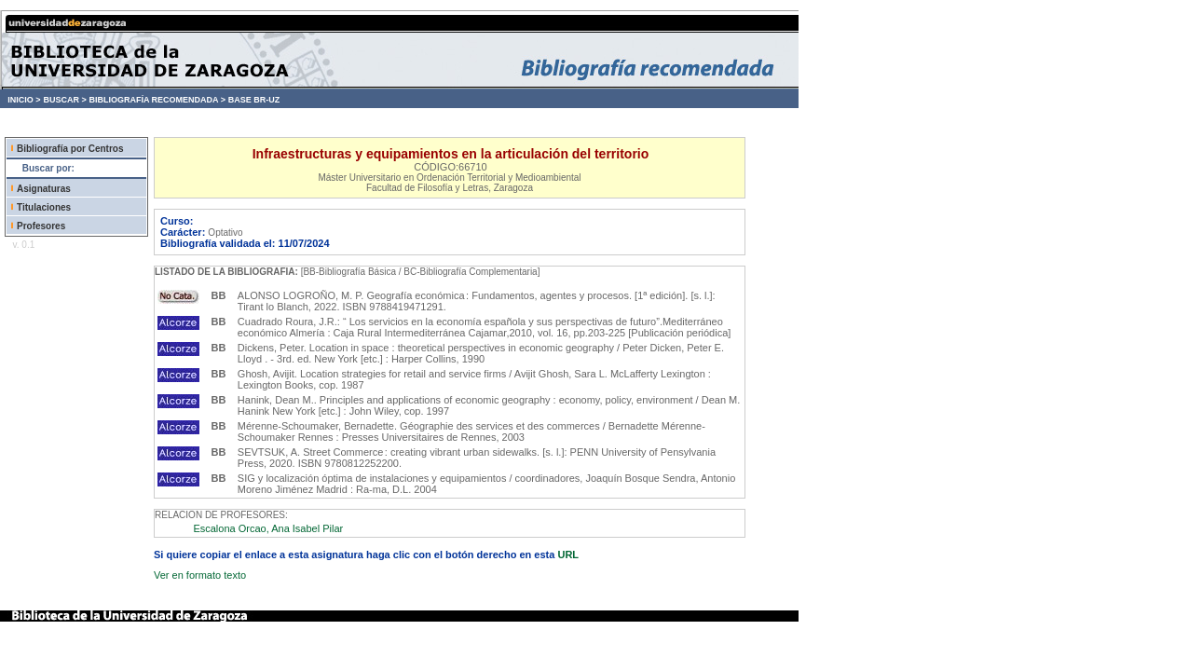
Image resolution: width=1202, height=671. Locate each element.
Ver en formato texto (200, 575)
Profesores (41, 226)
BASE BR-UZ (254, 99)
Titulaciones (44, 207)
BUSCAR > (64, 99)
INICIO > (23, 99)
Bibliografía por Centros (70, 149)
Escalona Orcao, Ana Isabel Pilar (268, 528)
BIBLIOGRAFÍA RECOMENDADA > (157, 99)
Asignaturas (44, 189)
